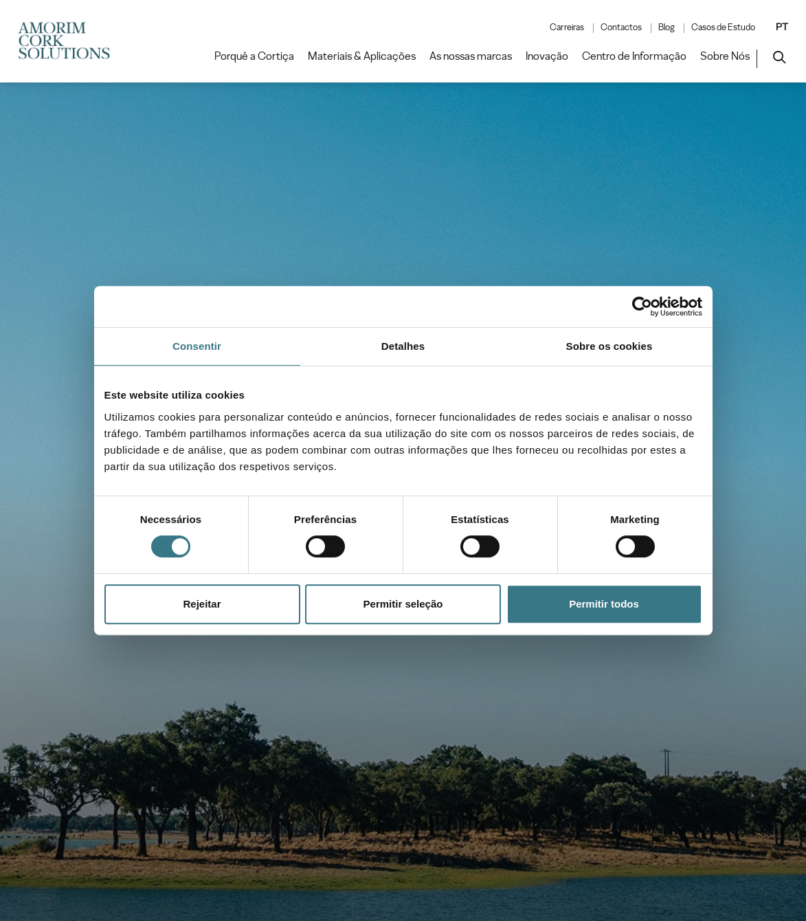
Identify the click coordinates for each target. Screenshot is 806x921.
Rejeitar (202, 604)
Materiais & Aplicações (362, 56)
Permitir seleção (403, 604)
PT (782, 27)
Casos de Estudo (723, 27)
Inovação (547, 56)
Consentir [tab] (196, 346)
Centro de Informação (634, 56)
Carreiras (567, 27)
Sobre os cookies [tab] (609, 346)
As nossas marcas (470, 56)
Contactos (621, 27)
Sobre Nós (725, 56)
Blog (666, 27)
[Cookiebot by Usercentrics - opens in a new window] (642, 306)
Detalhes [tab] (403, 346)
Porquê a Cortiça (254, 56)
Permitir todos (604, 604)
